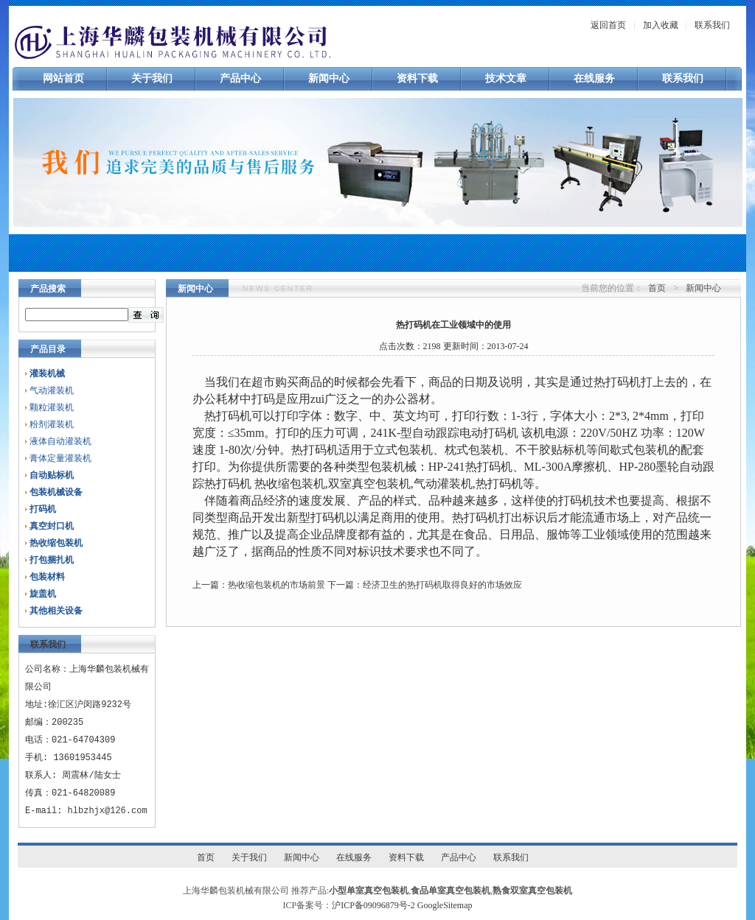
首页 (657, 288)
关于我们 (152, 78)
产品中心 (240, 78)
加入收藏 (660, 25)
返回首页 (608, 25)
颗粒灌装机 (51, 407)
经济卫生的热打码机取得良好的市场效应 (442, 585)
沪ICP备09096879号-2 (373, 905)
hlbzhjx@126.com (107, 810)
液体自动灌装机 (60, 441)
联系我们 (712, 25)
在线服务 (594, 78)
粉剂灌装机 (51, 424)
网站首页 (63, 78)
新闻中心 (328, 78)
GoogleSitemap (445, 905)
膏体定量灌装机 (60, 458)
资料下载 (417, 78)
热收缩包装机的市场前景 (276, 585)
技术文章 (505, 78)
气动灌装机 (51, 390)
